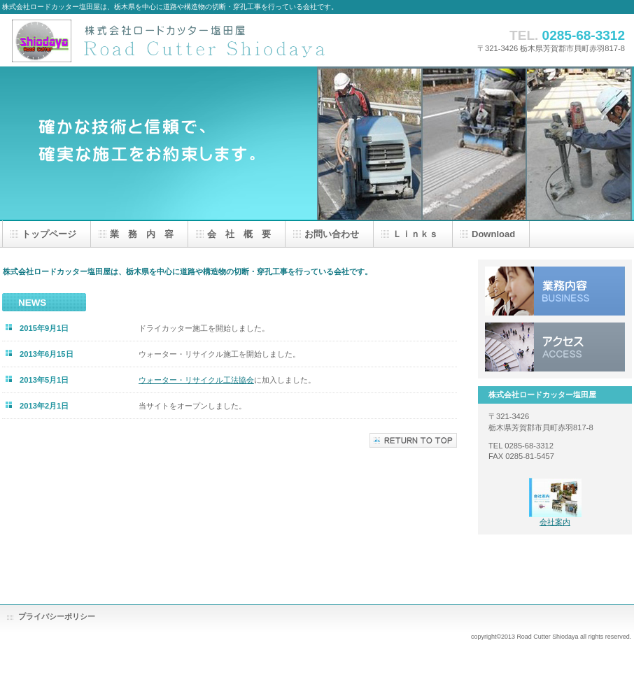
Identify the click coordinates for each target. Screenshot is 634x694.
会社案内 (555, 522)
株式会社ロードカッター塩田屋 (177, 40)
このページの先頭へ (413, 440)
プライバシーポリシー (56, 616)
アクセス (555, 347)
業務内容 (555, 291)
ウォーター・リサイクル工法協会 (196, 380)
